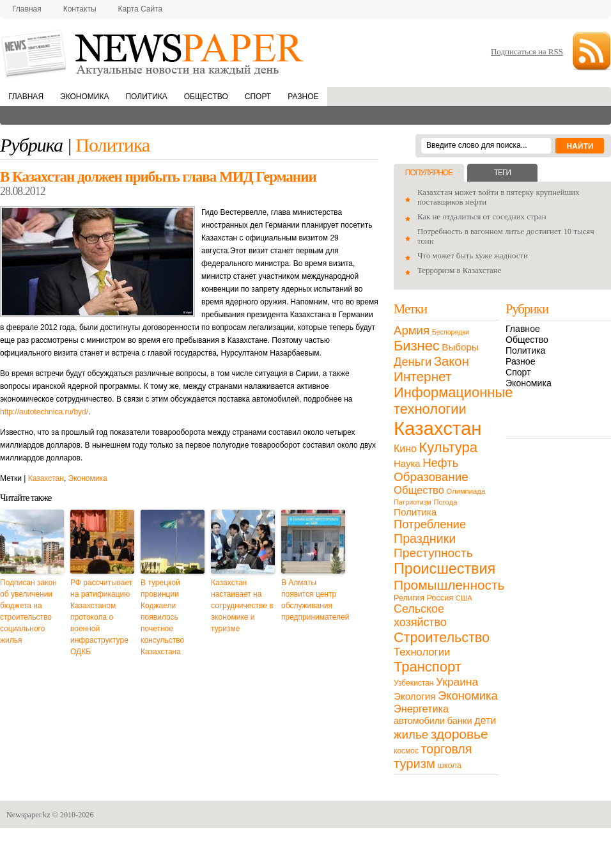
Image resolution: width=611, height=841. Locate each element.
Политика (146, 96)
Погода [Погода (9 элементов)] (445, 502)
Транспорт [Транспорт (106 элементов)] (427, 667)
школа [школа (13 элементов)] (449, 765)
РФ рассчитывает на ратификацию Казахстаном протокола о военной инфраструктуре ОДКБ (101, 617)
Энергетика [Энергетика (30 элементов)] (421, 708)
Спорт (258, 96)
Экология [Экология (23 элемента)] (414, 696)
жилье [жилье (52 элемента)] (411, 734)
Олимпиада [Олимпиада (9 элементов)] (466, 491)
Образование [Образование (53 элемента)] (431, 476)
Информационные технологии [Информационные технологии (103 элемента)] (453, 400)
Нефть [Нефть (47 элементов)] (440, 462)
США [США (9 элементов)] (464, 598)
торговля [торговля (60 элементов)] (446, 749)
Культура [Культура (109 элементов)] (448, 447)
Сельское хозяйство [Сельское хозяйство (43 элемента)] (420, 615)
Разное (303, 96)
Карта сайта (140, 8)
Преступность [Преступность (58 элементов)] (433, 553)
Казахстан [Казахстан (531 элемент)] (437, 428)
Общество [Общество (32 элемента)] (419, 490)
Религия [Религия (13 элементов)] (409, 597)
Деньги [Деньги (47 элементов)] (412, 361)
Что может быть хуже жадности (472, 255)
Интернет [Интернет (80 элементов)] (422, 376)
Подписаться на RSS (527, 51)
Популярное (428, 172)
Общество (206, 96)
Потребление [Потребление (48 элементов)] (430, 524)
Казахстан (46, 478)
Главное (523, 329)
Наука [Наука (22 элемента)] (407, 463)
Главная (27, 8)
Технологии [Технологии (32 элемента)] (422, 652)
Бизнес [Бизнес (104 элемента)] (417, 346)
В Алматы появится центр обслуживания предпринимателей (313, 600)
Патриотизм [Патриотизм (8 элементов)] (412, 502)
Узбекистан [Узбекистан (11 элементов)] (413, 683)
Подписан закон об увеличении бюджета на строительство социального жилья (28, 611)
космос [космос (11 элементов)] (406, 750)
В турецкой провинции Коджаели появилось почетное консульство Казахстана (162, 617)
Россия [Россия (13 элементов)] (439, 597)
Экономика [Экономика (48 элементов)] (468, 695)
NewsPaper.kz (153, 53)
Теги (502, 172)
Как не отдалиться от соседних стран (481, 216)
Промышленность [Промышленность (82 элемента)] (449, 585)
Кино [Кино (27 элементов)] (405, 448)
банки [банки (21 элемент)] (459, 721)
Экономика (84, 96)
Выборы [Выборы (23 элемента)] (460, 347)
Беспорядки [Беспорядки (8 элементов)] (450, 332)
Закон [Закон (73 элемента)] (451, 361)
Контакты (80, 8)
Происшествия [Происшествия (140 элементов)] (444, 568)
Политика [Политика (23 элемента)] (415, 512)
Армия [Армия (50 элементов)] (411, 330)
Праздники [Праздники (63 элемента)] (425, 538)
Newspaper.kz (28, 814)
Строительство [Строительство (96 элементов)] (442, 637)
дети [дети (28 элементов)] (485, 720)
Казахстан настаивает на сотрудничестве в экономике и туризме (242, 605)
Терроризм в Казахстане (459, 270)
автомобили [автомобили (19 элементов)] (419, 721)
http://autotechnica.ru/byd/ (44, 411)
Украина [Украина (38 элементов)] (457, 681)
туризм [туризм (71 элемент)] (414, 764)
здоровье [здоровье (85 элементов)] (459, 734)
